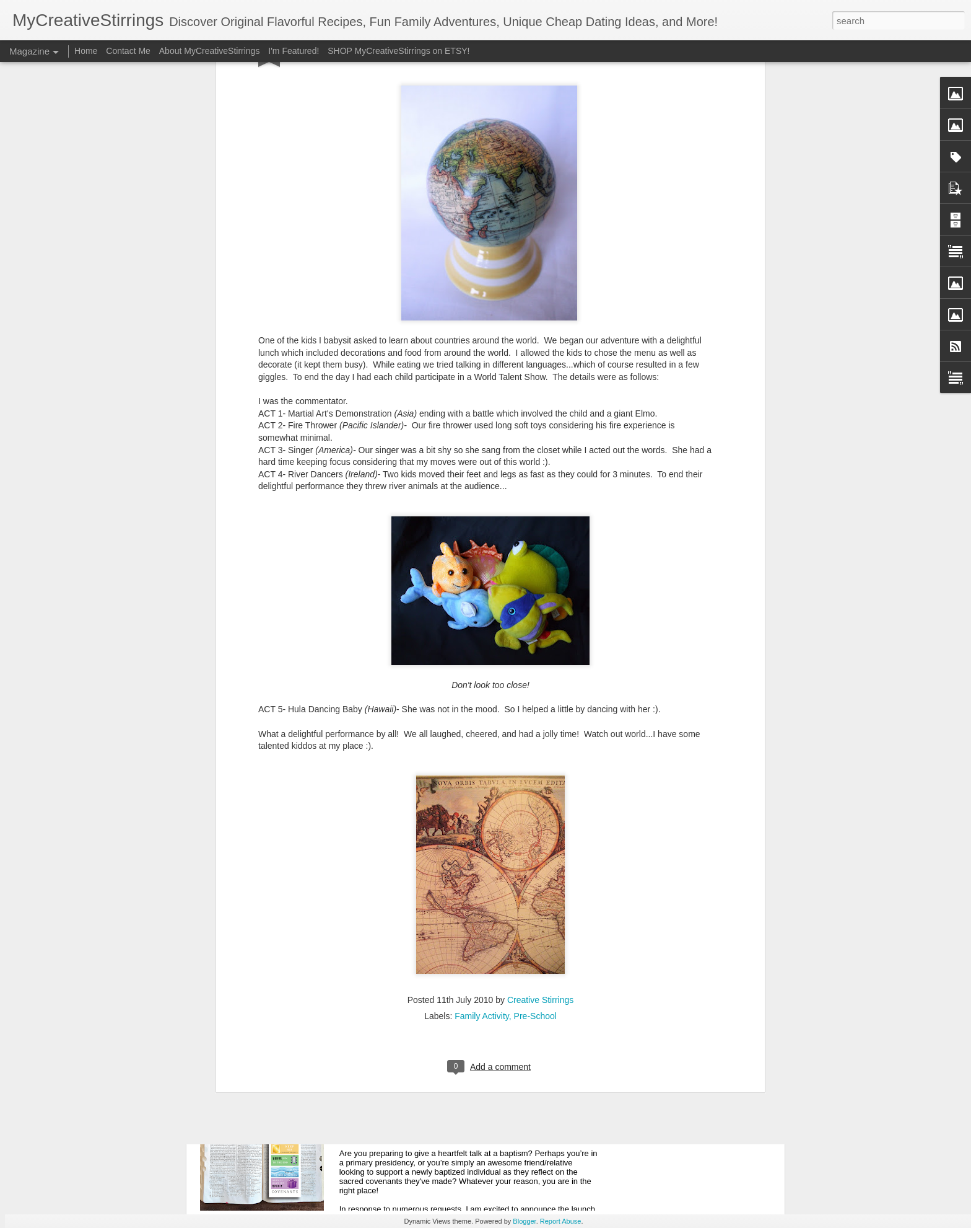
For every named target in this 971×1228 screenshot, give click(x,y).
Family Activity (482, 834)
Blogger (524, 1221)
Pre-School (535, 834)
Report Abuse (560, 1221)
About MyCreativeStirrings (209, 51)
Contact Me (128, 51)
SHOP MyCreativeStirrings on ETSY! (398, 51)
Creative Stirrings (540, 818)
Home (85, 51)
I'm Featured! (293, 51)
